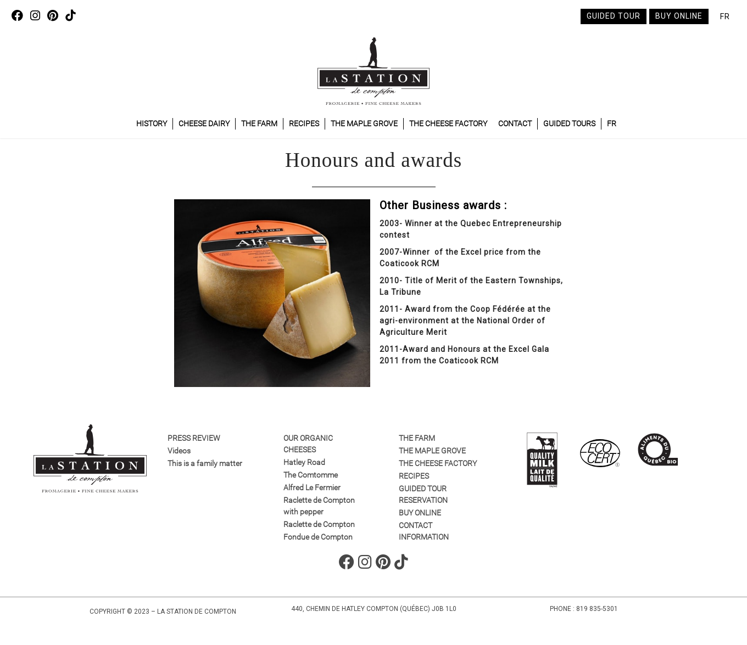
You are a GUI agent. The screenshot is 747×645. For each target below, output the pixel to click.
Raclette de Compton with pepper (319, 506)
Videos (179, 450)
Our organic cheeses (308, 444)
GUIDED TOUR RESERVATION (423, 494)
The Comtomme (310, 474)
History (151, 123)
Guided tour (613, 16)
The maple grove (364, 123)
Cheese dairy (204, 123)
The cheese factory (448, 123)
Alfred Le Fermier (312, 487)
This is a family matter (205, 463)
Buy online (679, 16)
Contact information (424, 531)
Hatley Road (304, 462)
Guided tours (569, 123)
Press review (194, 438)
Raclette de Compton (319, 524)
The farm (259, 123)
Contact (515, 123)
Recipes (304, 123)
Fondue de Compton (318, 536)
